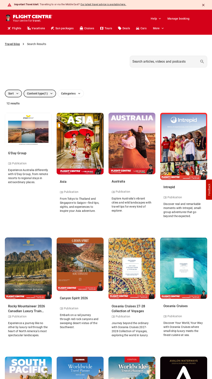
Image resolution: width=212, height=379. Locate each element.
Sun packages (62, 28)
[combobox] (168, 61)
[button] (209, 190)
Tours (106, 28)
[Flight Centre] (32, 19)
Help (156, 19)
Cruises (86, 28)
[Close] (203, 5)
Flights (14, 28)
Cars (141, 28)
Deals (124, 28)
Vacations (36, 28)
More (159, 28)
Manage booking (178, 18)
